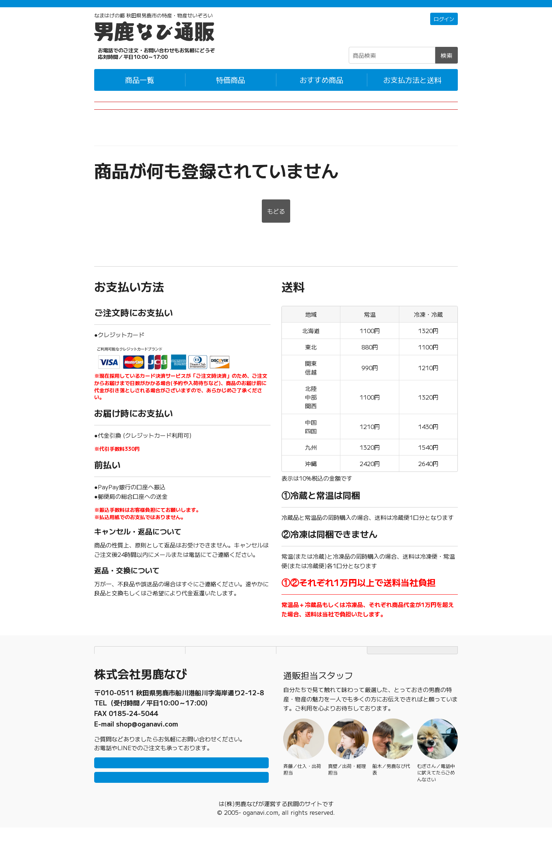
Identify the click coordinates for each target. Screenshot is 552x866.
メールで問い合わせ (181, 812)
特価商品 (230, 89)
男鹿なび (218, 842)
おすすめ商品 (321, 89)
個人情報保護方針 (231, 669)
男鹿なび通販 (111, 149)
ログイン (442, 28)
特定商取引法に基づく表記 (322, 669)
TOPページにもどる (412, 669)
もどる (276, 231)
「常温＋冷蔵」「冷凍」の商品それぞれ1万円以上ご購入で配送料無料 (276, 8)
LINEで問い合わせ (181, 790)
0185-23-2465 (133, 726)
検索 (446, 64)
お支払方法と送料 (412, 89)
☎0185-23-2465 (141, 62)
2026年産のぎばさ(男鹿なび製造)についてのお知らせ (276, 120)
